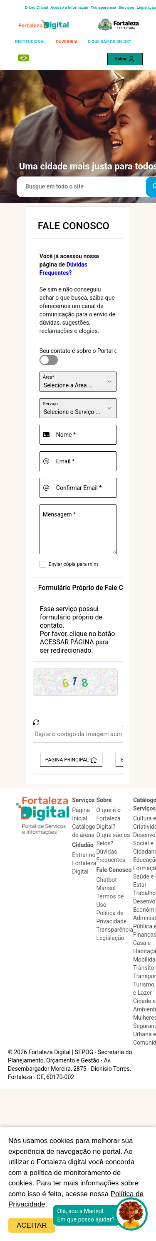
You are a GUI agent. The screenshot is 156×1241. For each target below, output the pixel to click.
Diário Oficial (36, 7)
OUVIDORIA (66, 41)
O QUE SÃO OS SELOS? (109, 41)
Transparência (103, 7)
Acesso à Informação (69, 7)
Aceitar (32, 1225)
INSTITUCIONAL (30, 41)
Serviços (126, 7)
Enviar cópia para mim (73, 564)
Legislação (146, 7)
